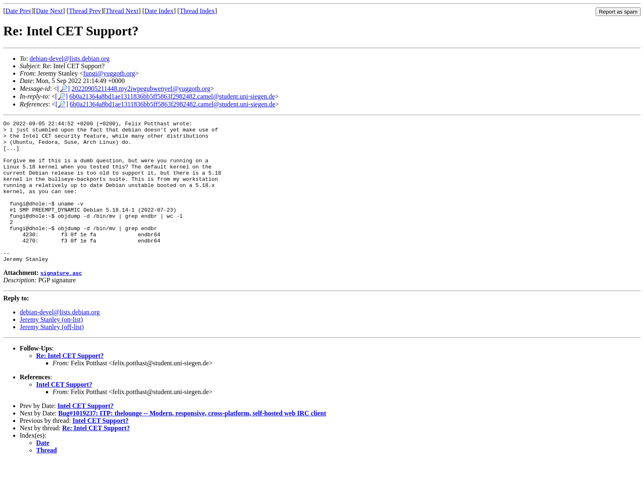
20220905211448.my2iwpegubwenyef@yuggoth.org (140, 88)
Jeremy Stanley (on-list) (51, 347)
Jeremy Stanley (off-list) (52, 355)
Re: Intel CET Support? (70, 384)
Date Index (159, 10)
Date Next (49, 10)
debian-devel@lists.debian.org (70, 58)
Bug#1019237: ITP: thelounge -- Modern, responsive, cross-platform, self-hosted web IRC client (192, 441)
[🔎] (63, 88)
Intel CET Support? (64, 412)
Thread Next (122, 10)
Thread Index (197, 10)
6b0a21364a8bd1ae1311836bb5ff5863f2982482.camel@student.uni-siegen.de (172, 96)
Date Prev (18, 10)
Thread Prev (85, 10)
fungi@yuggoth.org (109, 73)
